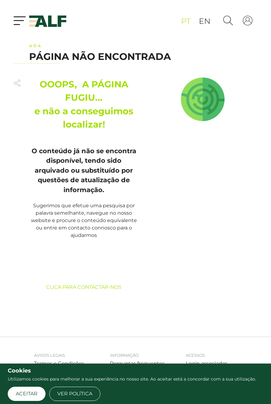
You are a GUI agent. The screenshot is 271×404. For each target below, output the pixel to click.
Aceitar (26, 394)
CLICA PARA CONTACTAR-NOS (83, 287)
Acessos (195, 355)
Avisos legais (49, 355)
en (204, 21)
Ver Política (74, 394)
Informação (124, 355)
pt (187, 21)
